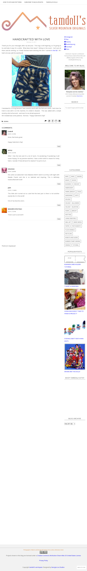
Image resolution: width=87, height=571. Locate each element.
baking (79, 176)
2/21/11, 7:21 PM (12, 211)
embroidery (69, 188)
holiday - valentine (71, 207)
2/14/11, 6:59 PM (12, 171)
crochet (76, 184)
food (79, 191)
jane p (10, 150)
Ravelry (67, 42)
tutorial (76, 245)
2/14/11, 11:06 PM (12, 190)
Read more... (80, 96)
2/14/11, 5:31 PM (12, 153)
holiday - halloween (72, 203)
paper (67, 226)
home (67, 211)
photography (76, 226)
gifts (77, 195)
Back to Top (81, 567)
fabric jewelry (70, 191)
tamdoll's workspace (35, 567)
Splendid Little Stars (15, 209)
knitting (68, 214)
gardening (68, 195)
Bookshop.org (69, 44)
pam (9, 188)
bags (72, 176)
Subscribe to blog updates (33, 2)
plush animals (70, 230)
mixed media (78, 222)
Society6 (68, 47)
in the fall (54, 50)
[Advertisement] (14, 257)
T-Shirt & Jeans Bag (71, 286)
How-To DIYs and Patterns (12, 2)
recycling (68, 233)
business (68, 184)
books (74, 180)
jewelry (74, 211)
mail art (68, 222)
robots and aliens (71, 237)
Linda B (10, 131)
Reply (59, 146)
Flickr (66, 49)
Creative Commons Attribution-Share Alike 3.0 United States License (59, 556)
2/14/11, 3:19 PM (12, 134)
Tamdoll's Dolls (51, 2)
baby (66, 176)
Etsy (66, 39)
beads (67, 180)
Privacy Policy (43, 560)
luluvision (11, 169)
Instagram (68, 37)
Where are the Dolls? (72, 371)
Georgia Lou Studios (57, 567)
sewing (6, 121)
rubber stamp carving (72, 241)
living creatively (70, 218)
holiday (68, 199)
